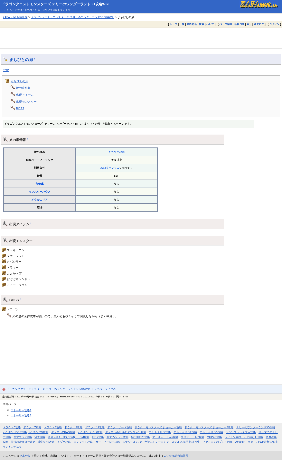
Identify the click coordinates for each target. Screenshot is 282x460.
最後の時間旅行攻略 (23, 441)
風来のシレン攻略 (117, 437)
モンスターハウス (40, 191)
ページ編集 (225, 24)
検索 (201, 24)
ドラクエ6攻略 (12, 427)
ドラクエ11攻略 (95, 427)
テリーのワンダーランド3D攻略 (255, 427)
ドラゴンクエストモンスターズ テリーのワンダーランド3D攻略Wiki (55, 4)
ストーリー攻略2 (21, 415)
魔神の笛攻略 (46, 441)
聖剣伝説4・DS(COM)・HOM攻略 (68, 437)
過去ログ (259, 24)
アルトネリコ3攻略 (211, 432)
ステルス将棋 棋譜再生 (186, 441)
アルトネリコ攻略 (160, 432)
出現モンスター (26, 101)
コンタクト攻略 (83, 441)
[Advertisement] (141, 38)
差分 (249, 24)
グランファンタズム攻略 (241, 432)
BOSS (20, 108)
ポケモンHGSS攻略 (15, 432)
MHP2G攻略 (214, 437)
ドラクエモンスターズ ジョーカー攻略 (158, 427)
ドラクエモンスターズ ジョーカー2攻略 (208, 427)
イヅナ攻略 (64, 441)
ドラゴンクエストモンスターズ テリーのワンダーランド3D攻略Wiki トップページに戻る (61, 389)
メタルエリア (39, 199)
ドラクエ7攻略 (32, 427)
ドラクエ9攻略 (73, 427)
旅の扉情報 (23, 88)
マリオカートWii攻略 (165, 437)
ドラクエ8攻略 (53, 427)
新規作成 (239, 24)
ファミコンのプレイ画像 (217, 441)
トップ (173, 24)
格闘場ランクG (109, 167)
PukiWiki (25, 455)
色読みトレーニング (156, 441)
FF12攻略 (98, 437)
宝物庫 (39, 183)
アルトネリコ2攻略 (185, 432)
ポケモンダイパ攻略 (90, 432)
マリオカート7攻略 (192, 437)
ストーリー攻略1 (21, 410)
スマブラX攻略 (23, 437)
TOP (6, 70)
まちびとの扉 (21, 60)
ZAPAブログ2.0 (132, 441)
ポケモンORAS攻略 (63, 432)
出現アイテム (25, 94)
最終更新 (192, 24)
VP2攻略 (39, 437)
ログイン (274, 24)
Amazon (240, 441)
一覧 (181, 24)
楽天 (250, 441)
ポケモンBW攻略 (38, 432)
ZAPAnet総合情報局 (15, 17)
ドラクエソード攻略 (119, 427)
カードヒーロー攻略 (107, 441)
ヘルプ (210, 24)
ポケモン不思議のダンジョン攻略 (125, 432)
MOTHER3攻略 (140, 437)
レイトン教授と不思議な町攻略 (244, 437)
